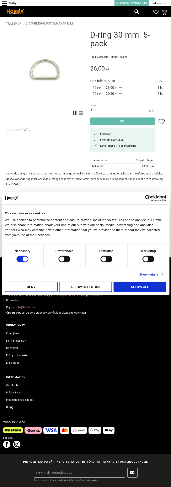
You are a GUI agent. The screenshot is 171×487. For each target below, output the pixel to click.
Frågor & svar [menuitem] (14, 392)
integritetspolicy (90, 480)
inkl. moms (158, 3)
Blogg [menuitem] (10, 407)
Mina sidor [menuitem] (12, 362)
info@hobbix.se (25, 307)
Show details (148, 274)
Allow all (140, 286)
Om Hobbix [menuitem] (13, 385)
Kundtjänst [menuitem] (12, 333)
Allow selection (85, 286)
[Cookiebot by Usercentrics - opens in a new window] (148, 198)
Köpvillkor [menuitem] (12, 348)
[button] (5, 3)
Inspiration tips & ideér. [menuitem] (20, 399)
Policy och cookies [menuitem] (17, 355)
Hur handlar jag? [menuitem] (16, 340)
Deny (31, 286)
